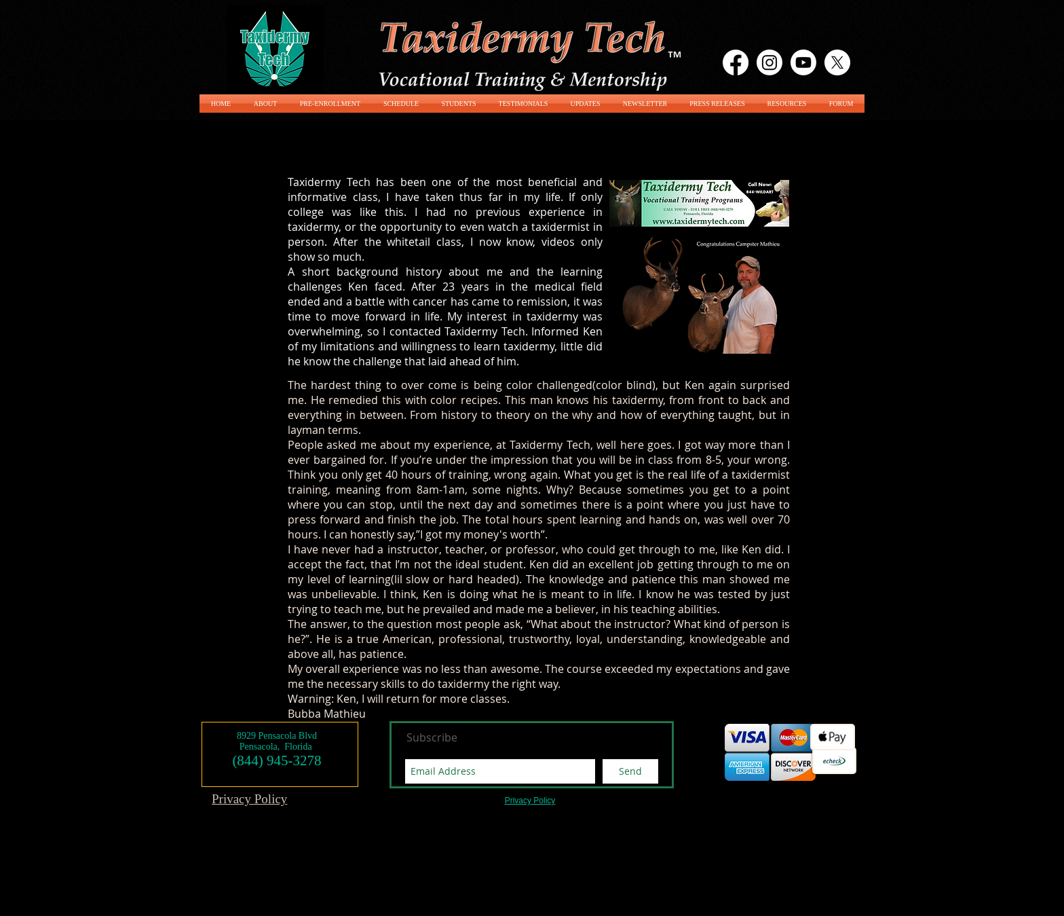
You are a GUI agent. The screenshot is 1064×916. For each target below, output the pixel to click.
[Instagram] (769, 62)
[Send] (630, 771)
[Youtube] (803, 62)
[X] (837, 62)
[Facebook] (735, 62)
